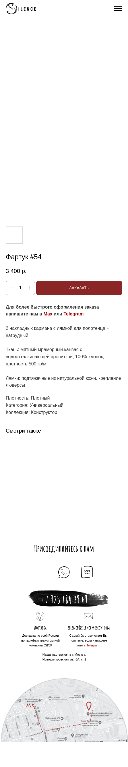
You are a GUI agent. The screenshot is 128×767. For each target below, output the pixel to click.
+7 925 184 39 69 (64, 599)
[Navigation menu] (118, 8)
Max (48, 313)
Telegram (73, 313)
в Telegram (91, 645)
